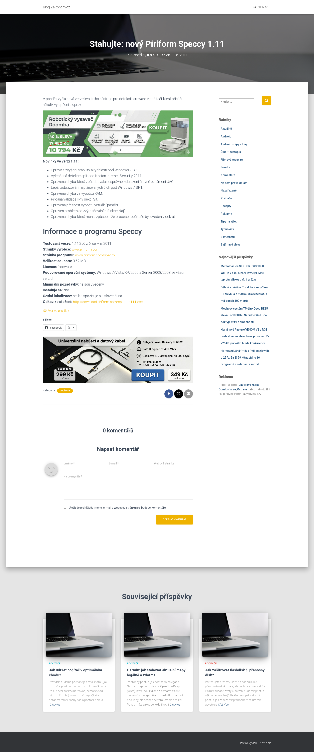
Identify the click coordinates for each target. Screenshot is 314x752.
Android (226, 136)
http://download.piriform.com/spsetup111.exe (108, 302)
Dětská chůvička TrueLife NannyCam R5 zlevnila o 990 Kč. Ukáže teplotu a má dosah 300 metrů (244, 294)
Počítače (65, 391)
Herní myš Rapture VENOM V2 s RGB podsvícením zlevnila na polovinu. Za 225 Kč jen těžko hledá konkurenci (245, 336)
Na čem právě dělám (234, 182)
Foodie (225, 167)
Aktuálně (226, 128)
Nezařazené (229, 190)
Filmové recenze (232, 159)
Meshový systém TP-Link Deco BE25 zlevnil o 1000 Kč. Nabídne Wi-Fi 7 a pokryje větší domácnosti (244, 315)
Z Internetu (228, 237)
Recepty (226, 206)
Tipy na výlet (229, 221)
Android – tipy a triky (234, 144)
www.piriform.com (86, 249)
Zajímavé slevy (230, 244)
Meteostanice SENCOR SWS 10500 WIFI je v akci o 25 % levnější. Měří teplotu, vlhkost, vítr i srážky (243, 273)
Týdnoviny (227, 229)
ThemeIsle (264, 743)
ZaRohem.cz (260, 7)
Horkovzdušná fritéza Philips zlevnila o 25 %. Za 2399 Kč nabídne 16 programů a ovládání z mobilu (245, 357)
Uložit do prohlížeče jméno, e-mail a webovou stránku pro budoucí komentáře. (117, 507)
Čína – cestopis (231, 151)
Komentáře (228, 175)
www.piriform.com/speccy (96, 255)
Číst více (55, 704)
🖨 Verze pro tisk (56, 310)
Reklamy (226, 213)
